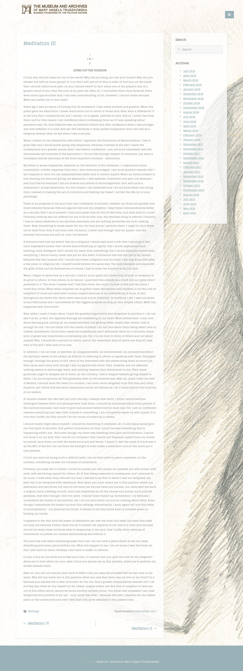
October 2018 (191, 103)
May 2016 (189, 208)
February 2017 (192, 167)
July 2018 (189, 116)
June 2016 (189, 204)
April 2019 (189, 75)
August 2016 (191, 194)
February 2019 (192, 84)
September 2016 (193, 190)
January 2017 (191, 172)
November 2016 (193, 181)
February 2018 (192, 135)
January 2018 (191, 139)
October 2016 (191, 185)
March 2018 (190, 130)
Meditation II (144, 628)
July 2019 (189, 71)
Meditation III (39, 43)
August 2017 (191, 162)
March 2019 (190, 80)
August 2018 (191, 112)
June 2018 (189, 121)
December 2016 (193, 176)
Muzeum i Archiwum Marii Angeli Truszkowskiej (128, 662)
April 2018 (189, 126)
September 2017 (193, 158)
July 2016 (189, 199)
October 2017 (191, 153)
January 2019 (191, 89)
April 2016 (189, 213)
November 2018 (193, 98)
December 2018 (193, 94)
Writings (33, 611)
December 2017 (193, 144)
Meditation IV (36, 623)
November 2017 (193, 149)
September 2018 (193, 107)
